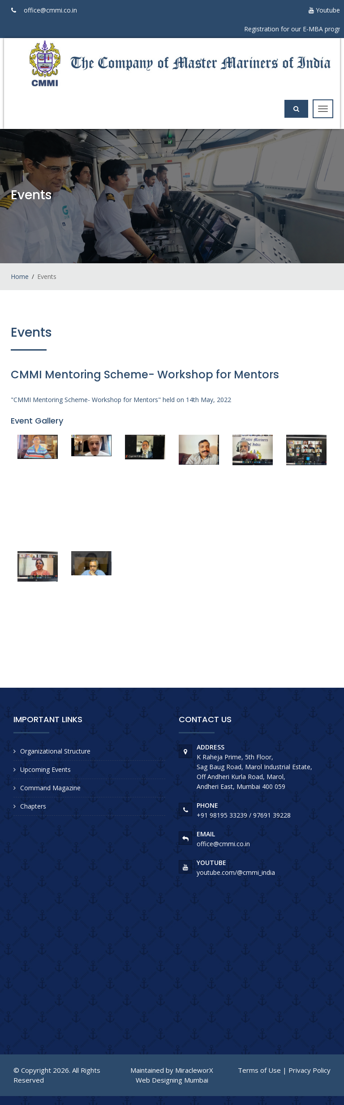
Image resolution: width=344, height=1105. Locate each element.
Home (20, 276)
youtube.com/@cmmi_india (236, 872)
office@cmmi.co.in (50, 10)
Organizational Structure (55, 751)
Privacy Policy (309, 1070)
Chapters (33, 806)
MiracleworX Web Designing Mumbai (175, 1075)
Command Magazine (50, 788)
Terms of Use (259, 1070)
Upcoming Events (45, 769)
